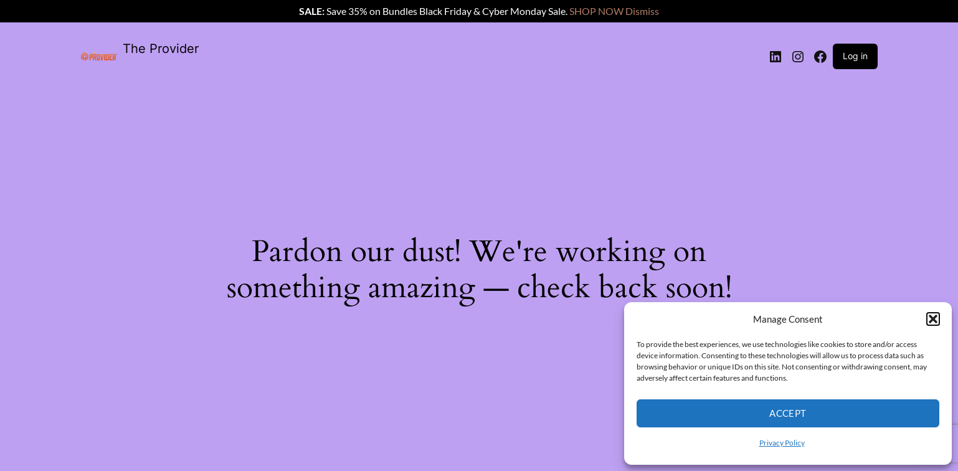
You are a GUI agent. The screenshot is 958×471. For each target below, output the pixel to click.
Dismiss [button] (642, 11)
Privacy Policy (782, 442)
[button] (933, 319)
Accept (788, 413)
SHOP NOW (596, 11)
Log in (855, 55)
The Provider (161, 48)
